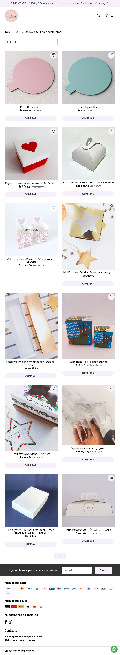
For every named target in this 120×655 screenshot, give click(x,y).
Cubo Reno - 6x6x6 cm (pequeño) (88, 361)
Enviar (104, 570)
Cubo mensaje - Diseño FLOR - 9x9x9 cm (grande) (31, 261)
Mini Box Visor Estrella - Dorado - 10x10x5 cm (89, 272)
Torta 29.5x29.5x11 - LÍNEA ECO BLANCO (88, 530)
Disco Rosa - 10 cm (31, 107)
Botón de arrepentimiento (20, 640)
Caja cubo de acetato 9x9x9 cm (89, 448)
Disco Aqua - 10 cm (89, 107)
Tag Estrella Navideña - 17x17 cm (31, 453)
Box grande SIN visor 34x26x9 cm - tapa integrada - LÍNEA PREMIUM (31, 531)
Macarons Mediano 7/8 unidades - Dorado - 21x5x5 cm (31, 363)
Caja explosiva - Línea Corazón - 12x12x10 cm (31, 183)
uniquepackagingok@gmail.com (23, 636)
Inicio (8, 32)
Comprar (30, 118)
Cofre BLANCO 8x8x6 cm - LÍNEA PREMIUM (88, 182)
